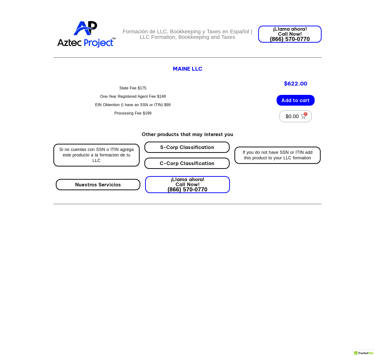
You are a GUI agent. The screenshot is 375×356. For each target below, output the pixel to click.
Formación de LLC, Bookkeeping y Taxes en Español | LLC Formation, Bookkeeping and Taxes (187, 34)
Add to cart (295, 96)
